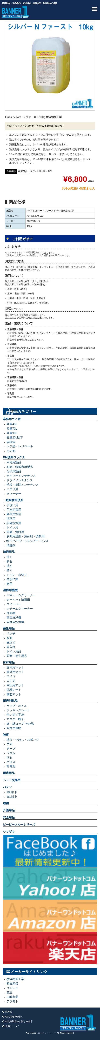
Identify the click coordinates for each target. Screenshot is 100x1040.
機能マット (14, 694)
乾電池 (11, 766)
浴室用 (11, 518)
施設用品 (9, 628)
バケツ (7, 787)
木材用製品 (14, 462)
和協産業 (12, 983)
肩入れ (11, 647)
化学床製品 (14, 471)
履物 (6, 803)
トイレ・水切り (17, 574)
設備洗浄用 (14, 523)
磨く (9, 570)
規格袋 (11, 442)
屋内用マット (15, 667)
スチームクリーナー (20, 608)
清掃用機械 (10, 590)
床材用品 (9, 662)
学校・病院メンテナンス (23, 484)
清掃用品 (9, 552)
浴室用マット (15, 685)
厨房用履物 (14, 728)
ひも (9, 757)
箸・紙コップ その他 (20, 723)
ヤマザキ (9, 831)
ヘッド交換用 (11, 780)
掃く (9, 557)
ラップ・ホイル (17, 705)
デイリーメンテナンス (21, 475)
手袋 (9, 744)
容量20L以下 (15, 437)
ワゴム (11, 753)
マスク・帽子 (15, 719)
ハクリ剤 (12, 489)
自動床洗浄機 (15, 622)
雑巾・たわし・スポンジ (23, 739)
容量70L (12, 428)
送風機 (11, 613)
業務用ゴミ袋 (11, 419)
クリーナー (14, 493)
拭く (9, 565)
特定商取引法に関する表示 (19, 1021)
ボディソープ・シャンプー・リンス (27, 541)
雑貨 (6, 734)
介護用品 (9, 810)
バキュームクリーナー (21, 595)
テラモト (12, 1001)
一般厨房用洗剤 (13, 500)
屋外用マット (15, 672)
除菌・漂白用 (15, 532)
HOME (8, 1011)
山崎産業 (12, 996)
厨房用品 (9, 773)
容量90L (12, 433)
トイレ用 (12, 527)
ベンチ (11, 633)
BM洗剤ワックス (14, 457)
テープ (11, 748)
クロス (11, 762)
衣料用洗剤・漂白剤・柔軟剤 (26, 536)
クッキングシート (18, 710)
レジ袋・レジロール (20, 446)
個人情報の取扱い (14, 1016)
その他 (11, 451)
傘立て (11, 642)
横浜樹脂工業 (15, 979)
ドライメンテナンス (20, 480)
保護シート (14, 689)
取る (9, 561)
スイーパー (14, 604)
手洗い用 (12, 505)
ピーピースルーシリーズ (19, 824)
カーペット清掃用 (18, 599)
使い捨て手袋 (15, 714)
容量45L (12, 424)
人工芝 (11, 681)
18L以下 (12, 792)
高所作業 (12, 579)
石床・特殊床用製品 (20, 467)
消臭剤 (11, 545)
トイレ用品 (14, 651)
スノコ (11, 676)
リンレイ (12, 988)
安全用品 (9, 817)
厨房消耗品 (10, 700)
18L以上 (12, 796)
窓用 (9, 583)
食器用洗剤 (14, 514)
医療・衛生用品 (17, 655)
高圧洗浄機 (14, 617)
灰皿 (9, 638)
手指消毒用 (14, 509)
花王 (9, 992)
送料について (12, 1026)
